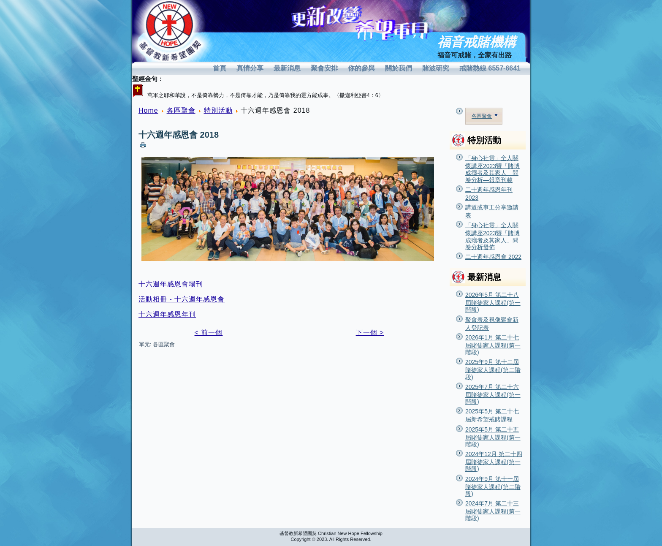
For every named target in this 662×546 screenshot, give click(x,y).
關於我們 (398, 68)
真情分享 (249, 68)
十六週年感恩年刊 (167, 314)
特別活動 (218, 110)
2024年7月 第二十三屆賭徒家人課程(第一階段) (493, 511)
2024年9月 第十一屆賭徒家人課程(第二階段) (493, 486)
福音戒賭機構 (476, 42)
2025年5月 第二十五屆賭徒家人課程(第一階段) (493, 437)
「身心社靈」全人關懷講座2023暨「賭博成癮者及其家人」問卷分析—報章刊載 (492, 169)
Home (148, 110)
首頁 (219, 68)
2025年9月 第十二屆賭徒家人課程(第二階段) (493, 369)
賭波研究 (435, 68)
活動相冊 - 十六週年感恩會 (181, 299)
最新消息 (287, 68)
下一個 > (370, 332)
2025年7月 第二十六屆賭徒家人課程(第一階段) (493, 394)
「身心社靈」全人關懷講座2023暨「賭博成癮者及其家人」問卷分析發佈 (492, 236)
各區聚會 (181, 110)
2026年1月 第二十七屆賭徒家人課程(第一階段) (493, 345)
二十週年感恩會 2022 (493, 256)
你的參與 (361, 68)
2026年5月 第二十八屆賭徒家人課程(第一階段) (493, 302)
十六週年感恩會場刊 (170, 284)
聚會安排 (324, 68)
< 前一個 (209, 332)
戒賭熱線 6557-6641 (490, 68)
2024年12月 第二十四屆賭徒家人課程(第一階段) (493, 461)
